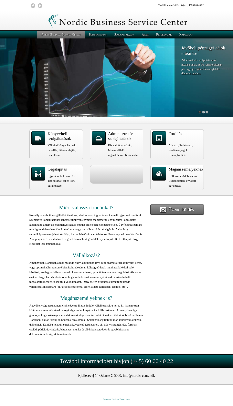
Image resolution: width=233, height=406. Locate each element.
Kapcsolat (185, 34)
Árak (145, 34)
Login (128, 399)
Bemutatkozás (98, 34)
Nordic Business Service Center (60, 34)
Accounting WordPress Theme (114, 399)
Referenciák (164, 34)
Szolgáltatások (124, 34)
